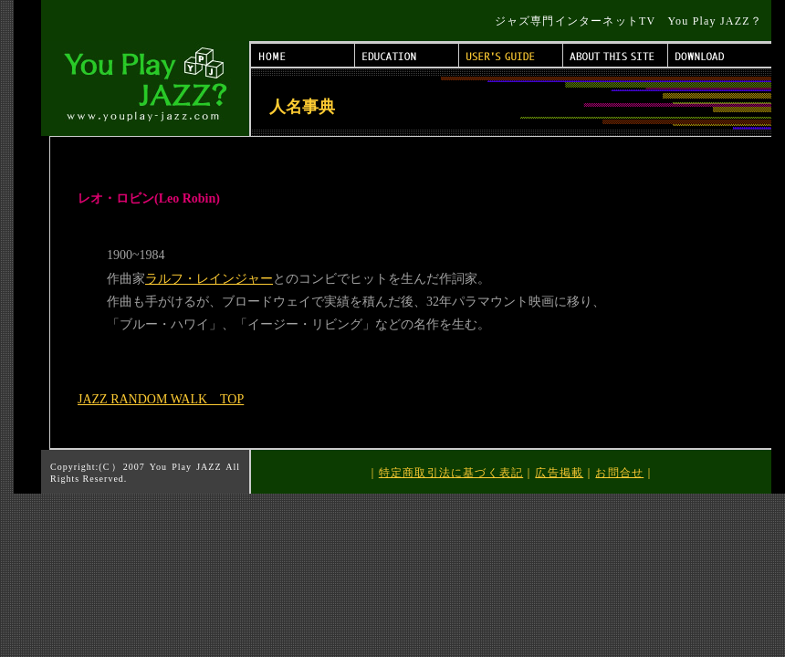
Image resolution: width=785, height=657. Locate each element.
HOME (303, 55)
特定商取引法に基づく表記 (451, 472)
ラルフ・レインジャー (209, 279)
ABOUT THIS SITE (615, 55)
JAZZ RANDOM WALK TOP (161, 399)
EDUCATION (407, 55)
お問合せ (619, 472)
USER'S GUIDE (511, 55)
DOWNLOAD (719, 55)
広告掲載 (559, 472)
